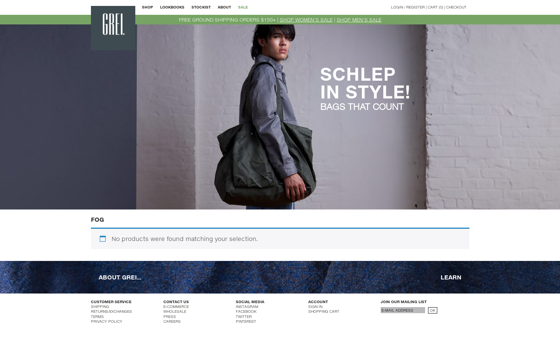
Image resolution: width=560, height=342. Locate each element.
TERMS (97, 316)
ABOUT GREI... (120, 276)
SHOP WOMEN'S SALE (306, 20)
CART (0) (435, 7)
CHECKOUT (456, 7)
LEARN (451, 276)
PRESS (169, 316)
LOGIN (397, 7)
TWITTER (244, 316)
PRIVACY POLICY (106, 321)
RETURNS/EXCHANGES (111, 311)
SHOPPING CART (323, 311)
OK (432, 310)
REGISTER (415, 7)
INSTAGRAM (247, 306)
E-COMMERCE (176, 306)
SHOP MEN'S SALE (359, 20)
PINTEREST (246, 321)
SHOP (147, 7)
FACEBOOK (246, 311)
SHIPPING (100, 306)
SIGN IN (315, 306)
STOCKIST (201, 7)
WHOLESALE (174, 311)
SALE (243, 7)
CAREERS (172, 321)
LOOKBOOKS (172, 7)
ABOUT (224, 7)
